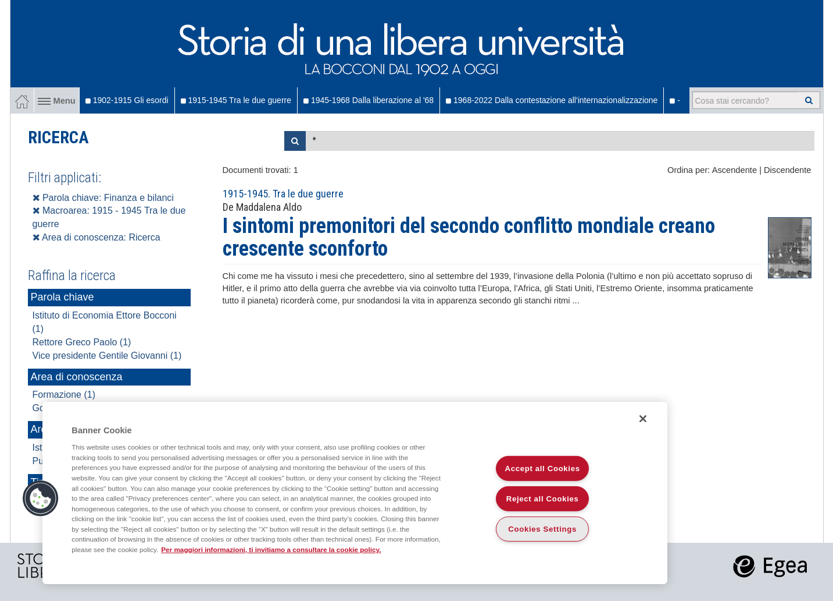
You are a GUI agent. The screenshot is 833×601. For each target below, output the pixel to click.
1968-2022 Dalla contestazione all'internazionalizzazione (551, 100)
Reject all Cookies (542, 498)
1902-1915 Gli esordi (127, 100)
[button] (40, 498)
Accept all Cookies (542, 468)
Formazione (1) (64, 395)
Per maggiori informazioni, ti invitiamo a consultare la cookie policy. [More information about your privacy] (271, 549)
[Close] (643, 419)
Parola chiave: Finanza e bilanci (103, 198)
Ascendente (734, 170)
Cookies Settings (542, 529)
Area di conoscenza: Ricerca (96, 237)
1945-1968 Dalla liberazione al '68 (368, 100)
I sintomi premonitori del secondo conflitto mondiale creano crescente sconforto (469, 237)
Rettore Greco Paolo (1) (82, 342)
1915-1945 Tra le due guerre (236, 100)
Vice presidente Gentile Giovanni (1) (107, 355)
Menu (57, 100)
